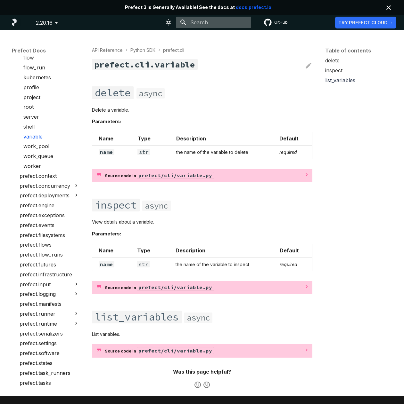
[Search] (213, 22)
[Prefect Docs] (14, 22)
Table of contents (348, 50)
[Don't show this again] (388, 8)
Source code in (159, 175)
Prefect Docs (29, 50)
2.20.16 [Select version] (44, 23)
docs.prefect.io (253, 7)
